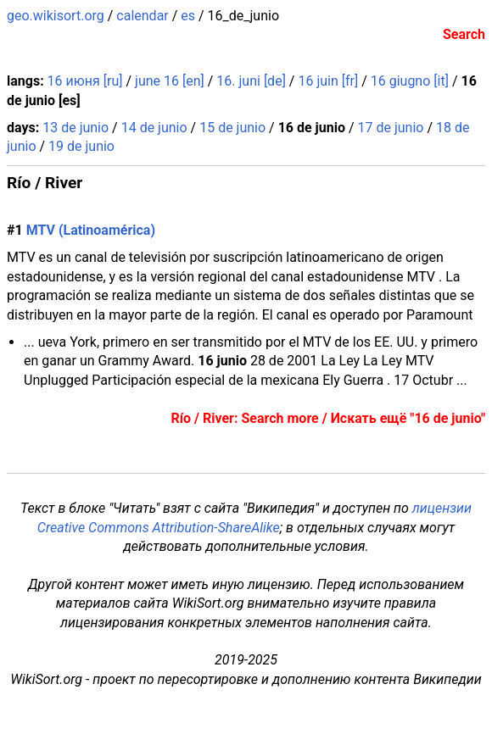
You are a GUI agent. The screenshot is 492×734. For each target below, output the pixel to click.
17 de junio (391, 128)
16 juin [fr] (328, 81)
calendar (142, 16)
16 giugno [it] (410, 81)
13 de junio (75, 128)
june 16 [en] (169, 81)
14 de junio (154, 128)
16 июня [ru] (85, 81)
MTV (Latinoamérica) (90, 230)
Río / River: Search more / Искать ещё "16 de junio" (328, 418)
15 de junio (232, 128)
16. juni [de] (251, 81)
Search (464, 34)
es (188, 16)
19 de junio (81, 146)
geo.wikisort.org (55, 16)
